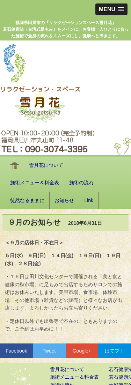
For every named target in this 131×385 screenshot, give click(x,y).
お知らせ (64, 200)
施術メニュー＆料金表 (34, 182)
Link (88, 200)
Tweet (49, 351)
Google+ (82, 351)
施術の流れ (81, 182)
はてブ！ (114, 351)
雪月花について (46, 165)
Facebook (16, 351)
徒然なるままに (27, 200)
